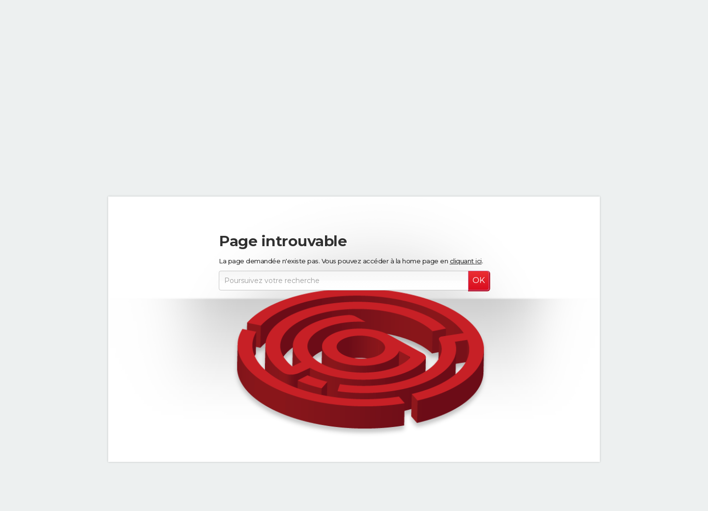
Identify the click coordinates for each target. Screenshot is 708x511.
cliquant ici (466, 261)
